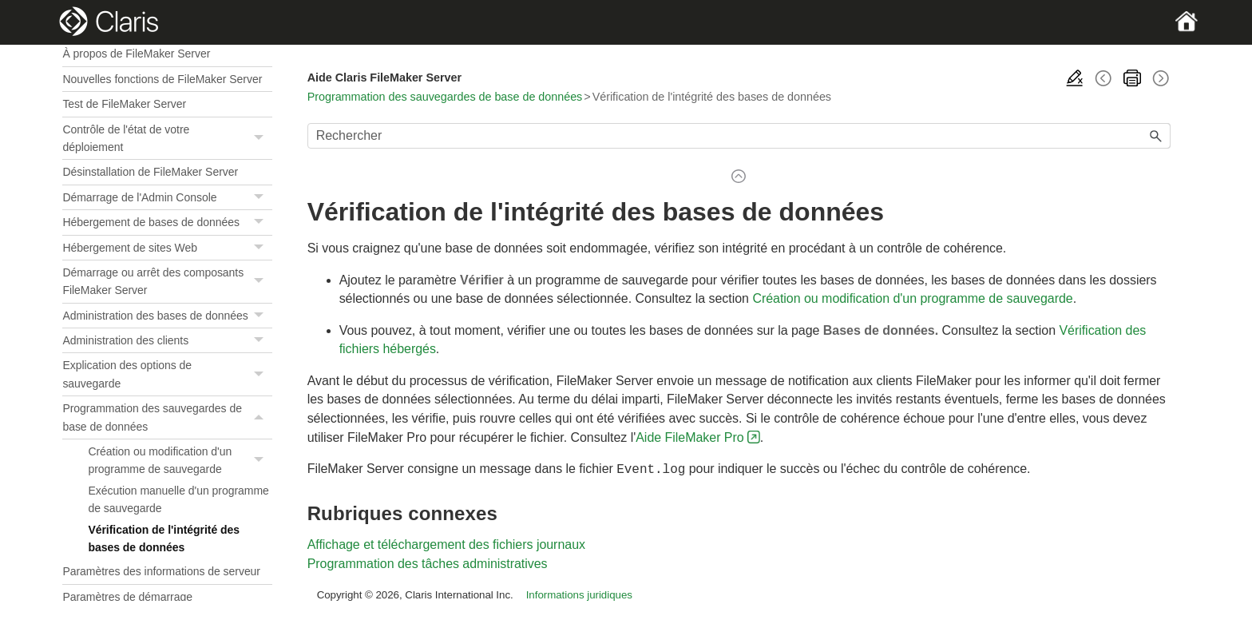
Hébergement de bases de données (166, 222)
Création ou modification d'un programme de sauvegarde (179, 461)
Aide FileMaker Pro (689, 437)
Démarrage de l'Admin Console (166, 197)
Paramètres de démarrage (127, 596)
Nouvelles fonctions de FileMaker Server (162, 79)
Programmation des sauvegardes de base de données (166, 417)
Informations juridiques (579, 593)
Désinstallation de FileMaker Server (150, 171)
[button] (261, 138)
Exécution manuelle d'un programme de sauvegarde (178, 499)
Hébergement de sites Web (166, 248)
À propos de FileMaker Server (136, 53)
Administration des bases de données (166, 316)
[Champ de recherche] (739, 136)
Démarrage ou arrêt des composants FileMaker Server (166, 281)
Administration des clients (166, 340)
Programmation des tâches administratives (427, 562)
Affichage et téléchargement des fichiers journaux (446, 543)
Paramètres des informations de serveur (161, 571)
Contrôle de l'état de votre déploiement (166, 138)
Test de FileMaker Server (124, 103)
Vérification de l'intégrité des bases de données (164, 538)
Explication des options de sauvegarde (166, 374)
